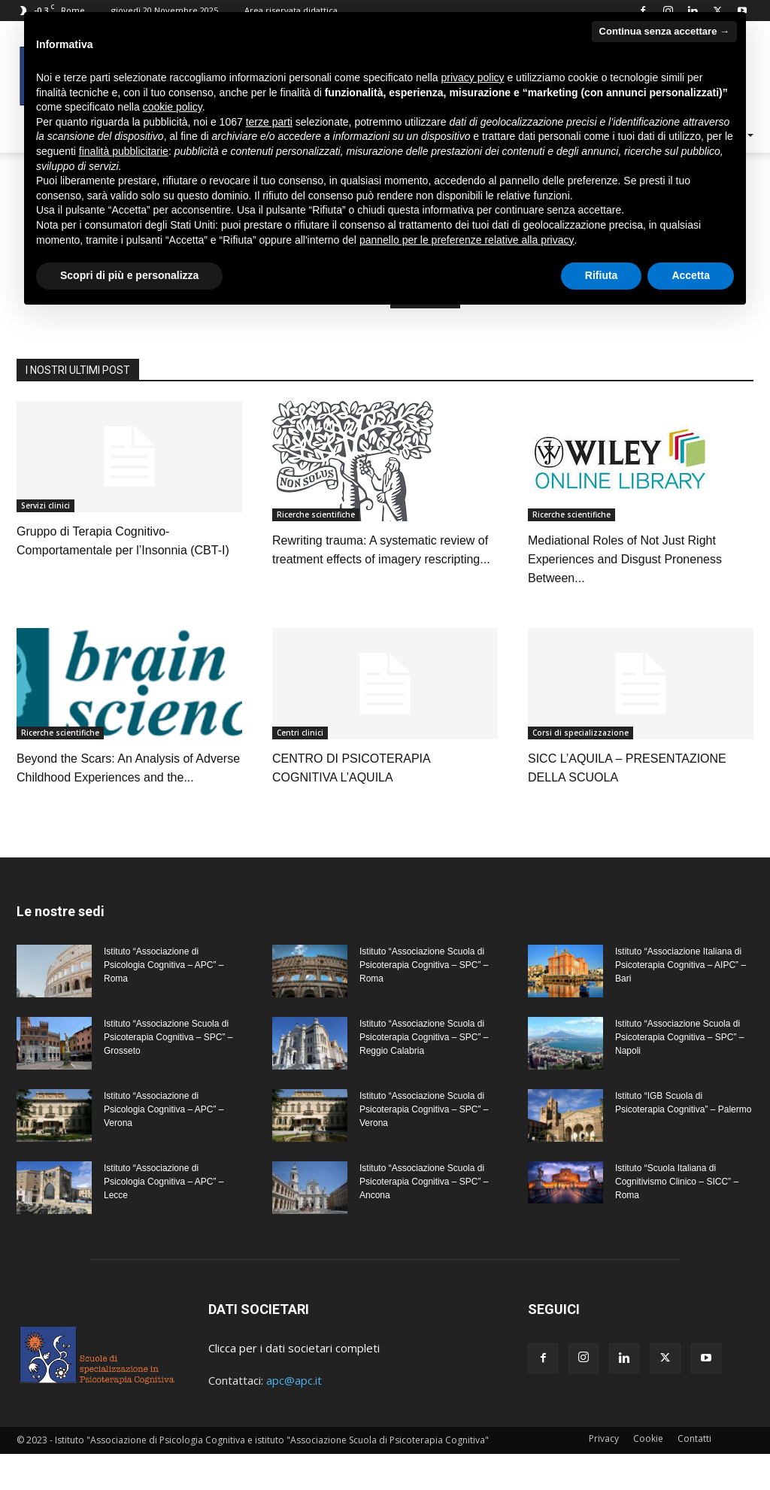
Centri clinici (300, 768)
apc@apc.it (294, 1416)
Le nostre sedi (61, 947)
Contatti (694, 1474)
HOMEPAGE (425, 333)
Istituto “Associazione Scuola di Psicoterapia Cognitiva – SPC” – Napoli (679, 1073)
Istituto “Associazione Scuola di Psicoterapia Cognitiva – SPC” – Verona (423, 1145)
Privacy (604, 1474)
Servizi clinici (45, 541)
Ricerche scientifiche (316, 550)
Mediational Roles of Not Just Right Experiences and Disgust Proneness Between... (625, 595)
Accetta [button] (690, 275)
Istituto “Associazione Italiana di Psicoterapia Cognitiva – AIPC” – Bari (680, 1001)
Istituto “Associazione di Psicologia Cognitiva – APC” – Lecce (163, 1218)
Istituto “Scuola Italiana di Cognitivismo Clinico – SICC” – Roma (676, 1218)
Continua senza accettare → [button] (664, 31)
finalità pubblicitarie (123, 151)
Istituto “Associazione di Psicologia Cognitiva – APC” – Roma (163, 1001)
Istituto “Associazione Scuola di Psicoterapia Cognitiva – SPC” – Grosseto (168, 1073)
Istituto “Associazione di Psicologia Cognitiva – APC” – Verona (163, 1145)
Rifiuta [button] (601, 275)
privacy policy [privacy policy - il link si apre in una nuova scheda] (473, 77)
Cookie (648, 1474)
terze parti (269, 122)
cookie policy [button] (172, 107)
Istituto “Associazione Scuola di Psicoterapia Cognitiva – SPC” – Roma (423, 1001)
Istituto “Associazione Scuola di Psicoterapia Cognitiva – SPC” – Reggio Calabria (423, 1073)
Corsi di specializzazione (580, 768)
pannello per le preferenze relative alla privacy (466, 240)
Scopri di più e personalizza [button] (129, 275)
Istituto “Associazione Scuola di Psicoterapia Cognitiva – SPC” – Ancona (423, 1218)
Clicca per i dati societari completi (294, 1383)
